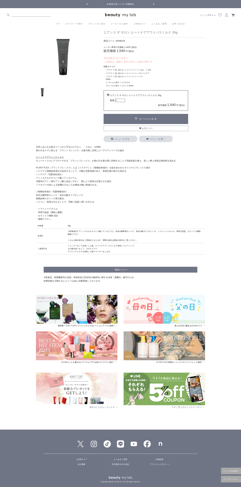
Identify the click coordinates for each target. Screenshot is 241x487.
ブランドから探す (97, 23)
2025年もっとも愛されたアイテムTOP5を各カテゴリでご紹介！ (89, 362)
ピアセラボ (126, 82)
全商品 (108, 79)
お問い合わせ (178, 23)
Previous (89, 3)
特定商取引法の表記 (120, 464)
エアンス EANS (127, 86)
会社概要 (81, 464)
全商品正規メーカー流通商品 (120, 4)
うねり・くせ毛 (145, 70)
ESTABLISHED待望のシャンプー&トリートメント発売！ (180, 362)
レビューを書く (155, 139)
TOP (58, 23)
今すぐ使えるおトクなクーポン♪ (188, 407)
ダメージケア (144, 73)
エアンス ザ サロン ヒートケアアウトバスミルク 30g (147, 100)
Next (151, 3)
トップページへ (231, 479)
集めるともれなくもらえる (104, 407)
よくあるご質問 (159, 23)
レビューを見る (120, 139)
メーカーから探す (119, 23)
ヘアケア (109, 70)
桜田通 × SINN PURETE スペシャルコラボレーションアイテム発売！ (87, 325)
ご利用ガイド (139, 23)
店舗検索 (159, 459)
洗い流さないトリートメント (126, 70)
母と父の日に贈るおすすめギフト (189, 325)
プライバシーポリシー (159, 464)
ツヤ (140, 76)
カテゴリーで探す (74, 23)
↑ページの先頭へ (231, 471)
